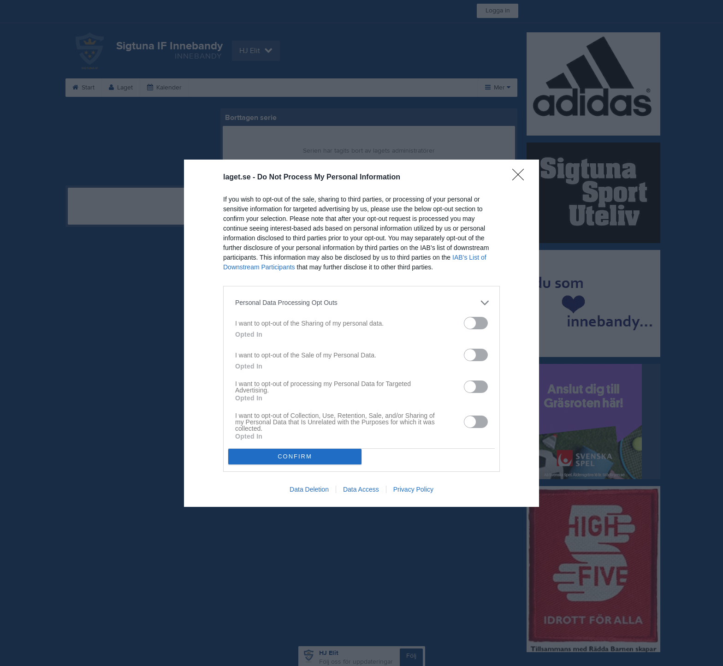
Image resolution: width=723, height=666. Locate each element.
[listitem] (361, 303)
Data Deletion (309, 489)
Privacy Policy (413, 489)
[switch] (476, 323)
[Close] (521, 177)
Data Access (361, 489)
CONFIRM (295, 456)
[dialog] (361, 333)
